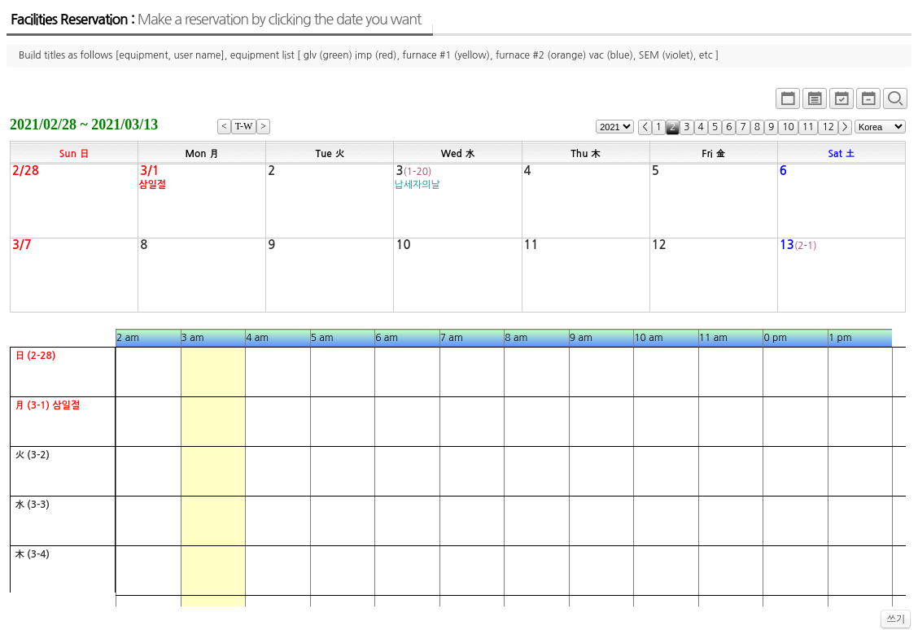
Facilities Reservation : (216, 19)
